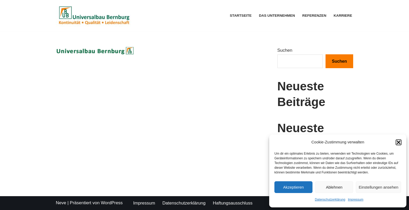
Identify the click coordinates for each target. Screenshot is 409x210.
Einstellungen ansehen (378, 187)
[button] (398, 142)
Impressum (355, 199)
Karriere (343, 16)
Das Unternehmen (277, 16)
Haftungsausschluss (232, 203)
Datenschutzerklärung (330, 199)
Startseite (241, 16)
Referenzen (314, 16)
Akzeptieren (293, 187)
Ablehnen (334, 187)
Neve (61, 202)
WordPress (112, 202)
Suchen (284, 50)
